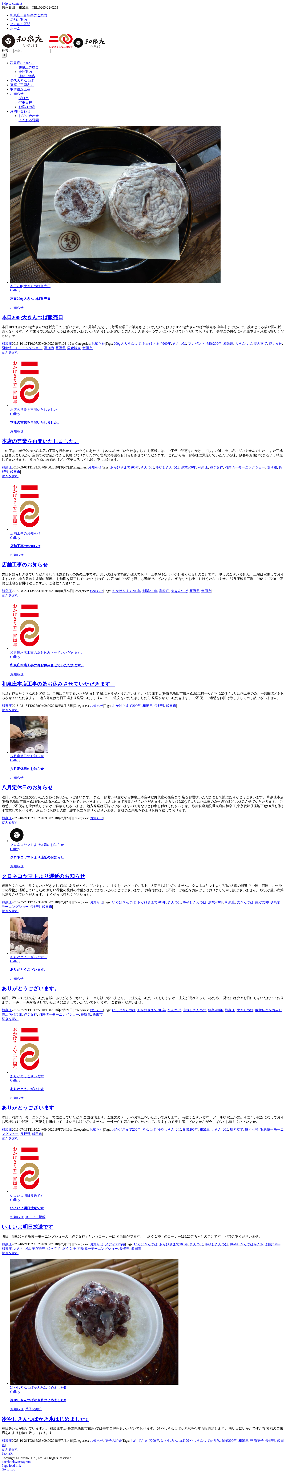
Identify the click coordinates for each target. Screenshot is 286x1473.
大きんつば (243, 343)
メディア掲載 (35, 1217)
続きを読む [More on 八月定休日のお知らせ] (10, 822)
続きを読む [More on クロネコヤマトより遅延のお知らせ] (10, 911)
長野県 (61, 348)
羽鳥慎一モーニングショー (22, 348)
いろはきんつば (124, 902)
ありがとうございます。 (28, 957)
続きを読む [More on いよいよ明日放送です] (10, 1253)
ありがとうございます (27, 1076)
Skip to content (12, 3)
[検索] (4, 55)
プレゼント (196, 343)
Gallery (15, 290)
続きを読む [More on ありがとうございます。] (10, 1019)
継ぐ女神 (275, 343)
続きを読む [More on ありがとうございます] (10, 1138)
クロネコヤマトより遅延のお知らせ (37, 845)
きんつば (179, 343)
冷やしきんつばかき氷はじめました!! (38, 1387)
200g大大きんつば (127, 343)
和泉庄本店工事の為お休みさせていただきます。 (47, 652)
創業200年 (214, 343)
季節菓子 (257, 1440)
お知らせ (17, 307)
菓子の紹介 (33, 1409)
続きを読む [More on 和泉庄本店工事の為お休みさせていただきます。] (10, 710)
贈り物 (49, 348)
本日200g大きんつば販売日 (30, 286)
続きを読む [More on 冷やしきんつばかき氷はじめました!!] (10, 1449)
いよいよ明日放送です (27, 1195)
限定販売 (74, 348)
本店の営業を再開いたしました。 (35, 409)
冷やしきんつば (167, 467)
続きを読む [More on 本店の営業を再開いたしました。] (10, 476)
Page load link (11, 1465)
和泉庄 (7, 343)
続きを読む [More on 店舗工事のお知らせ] (10, 595)
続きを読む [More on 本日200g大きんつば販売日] (10, 352)
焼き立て (260, 343)
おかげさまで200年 (156, 343)
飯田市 (87, 348)
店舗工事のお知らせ (25, 533)
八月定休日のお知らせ (27, 756)
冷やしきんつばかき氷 (247, 1244)
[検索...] (32, 51)
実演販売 (38, 1248)
